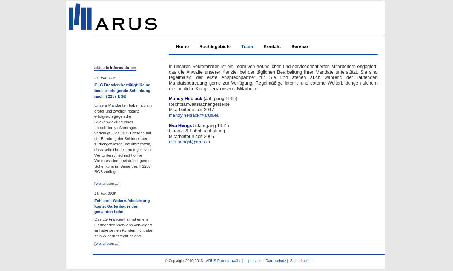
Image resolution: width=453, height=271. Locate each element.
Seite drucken (301, 261)
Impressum (253, 261)
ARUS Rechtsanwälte (223, 261)
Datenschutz (275, 261)
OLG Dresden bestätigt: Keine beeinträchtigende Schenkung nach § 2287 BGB (122, 90)
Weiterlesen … (107, 183)
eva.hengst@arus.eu (190, 141)
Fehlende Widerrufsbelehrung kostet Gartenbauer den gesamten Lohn (122, 206)
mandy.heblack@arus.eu (194, 115)
